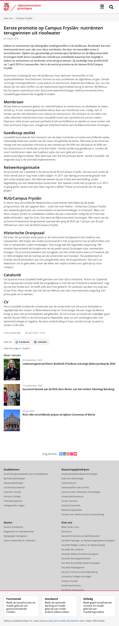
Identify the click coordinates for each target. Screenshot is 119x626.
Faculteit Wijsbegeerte (72, 567)
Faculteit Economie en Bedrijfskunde (80, 535)
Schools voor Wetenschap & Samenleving (82, 514)
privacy (50, 620)
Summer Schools (12, 491)
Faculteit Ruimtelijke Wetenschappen (80, 562)
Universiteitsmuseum (72, 496)
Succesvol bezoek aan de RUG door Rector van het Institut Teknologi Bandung (68, 389)
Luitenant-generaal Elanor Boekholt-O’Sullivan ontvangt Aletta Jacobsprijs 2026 (68, 363)
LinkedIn (40, 341)
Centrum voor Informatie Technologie (80, 491)
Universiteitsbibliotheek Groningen (79, 473)
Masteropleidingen (13, 482)
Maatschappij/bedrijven (75, 469)
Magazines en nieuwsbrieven (19, 531)
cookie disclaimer (68, 620)
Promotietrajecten (13, 500)
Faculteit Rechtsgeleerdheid (75, 558)
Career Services (69, 500)
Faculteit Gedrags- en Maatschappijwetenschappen (88, 540)
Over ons (8, 18)
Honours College (12, 496)
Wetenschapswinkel (71, 509)
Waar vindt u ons (70, 526)
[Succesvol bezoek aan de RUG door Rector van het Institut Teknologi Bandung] (12, 395)
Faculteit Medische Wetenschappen (79, 553)
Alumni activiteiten (13, 526)
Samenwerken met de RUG (75, 487)
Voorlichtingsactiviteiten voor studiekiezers (26, 473)
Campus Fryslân (24, 18)
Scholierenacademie (14, 487)
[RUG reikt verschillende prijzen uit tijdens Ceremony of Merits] (12, 420)
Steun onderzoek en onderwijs (19, 540)
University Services (71, 585)
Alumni (8, 522)
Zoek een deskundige (72, 478)
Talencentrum (68, 482)
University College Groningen (76, 576)
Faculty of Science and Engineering (79, 571)
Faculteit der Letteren (72, 549)
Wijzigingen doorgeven (15, 535)
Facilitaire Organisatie (72, 589)
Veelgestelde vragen (14, 505)
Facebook (22, 341)
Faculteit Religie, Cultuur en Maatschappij (83, 544)
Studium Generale (70, 505)
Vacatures (66, 531)
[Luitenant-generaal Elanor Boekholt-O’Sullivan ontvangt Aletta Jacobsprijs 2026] (12, 369)
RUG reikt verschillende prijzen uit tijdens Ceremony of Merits (58, 414)
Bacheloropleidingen (14, 478)
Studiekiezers (12, 469)
